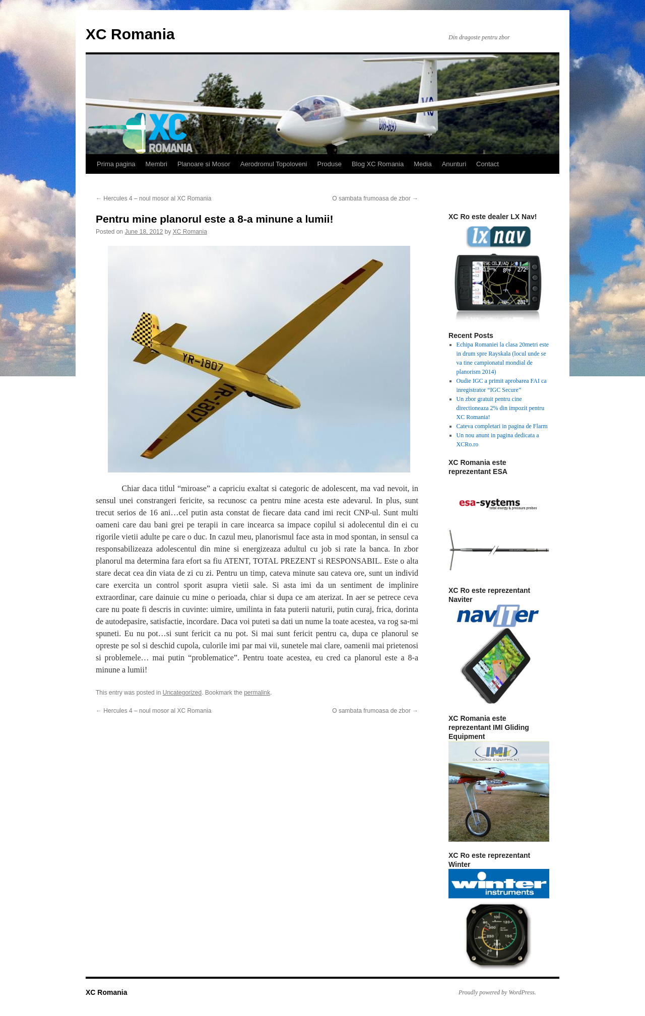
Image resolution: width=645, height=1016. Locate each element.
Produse (329, 164)
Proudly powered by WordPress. (497, 992)
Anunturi (454, 164)
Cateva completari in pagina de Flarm (502, 426)
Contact (487, 164)
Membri (156, 164)
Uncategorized (182, 692)
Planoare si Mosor (203, 164)
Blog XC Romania (378, 164)
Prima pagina (116, 164)
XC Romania (130, 34)
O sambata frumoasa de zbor (375, 198)
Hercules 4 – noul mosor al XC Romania (153, 198)
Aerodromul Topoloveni (273, 164)
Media (422, 164)
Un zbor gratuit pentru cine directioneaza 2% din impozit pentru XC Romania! (501, 408)
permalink (257, 692)
